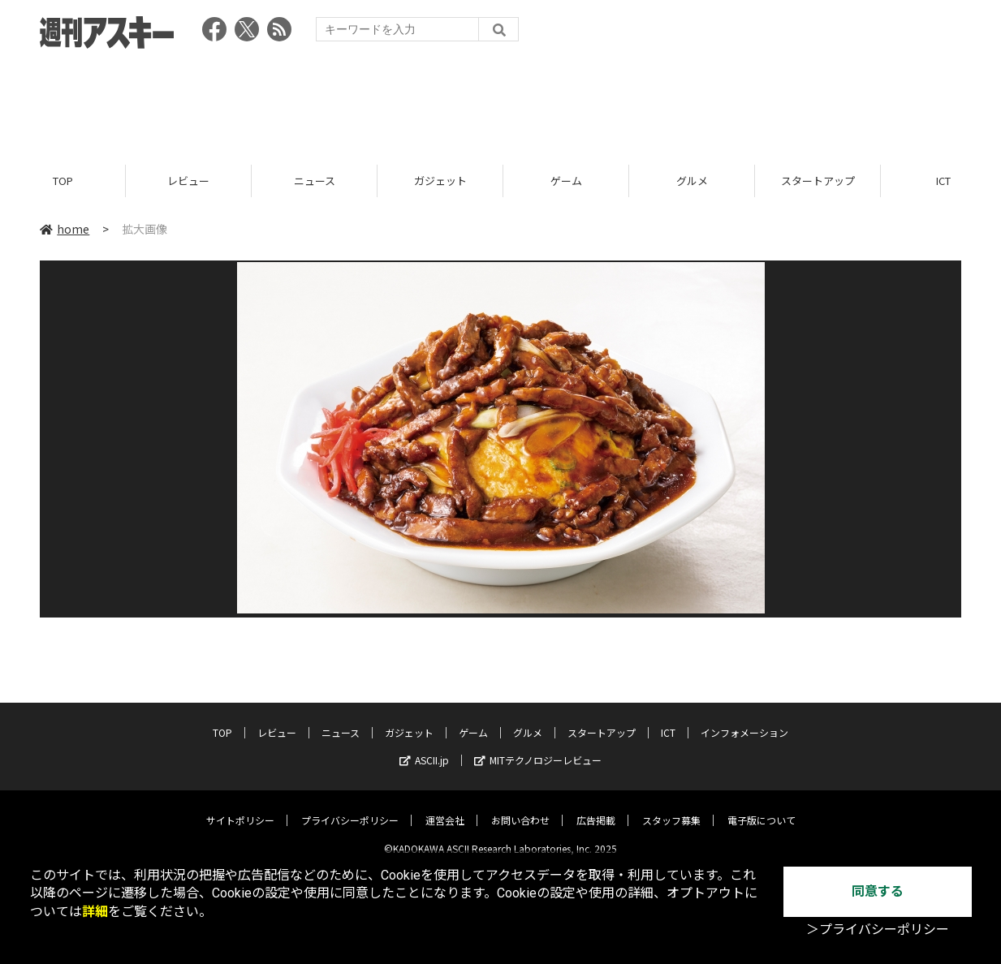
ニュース (314, 180)
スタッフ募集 (671, 808)
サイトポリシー (240, 808)
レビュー (188, 180)
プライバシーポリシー (350, 808)
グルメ (692, 180)
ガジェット (440, 180)
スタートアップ (818, 180)
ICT (668, 720)
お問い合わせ (520, 808)
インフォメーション (744, 720)
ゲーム (566, 180)
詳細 (95, 911)
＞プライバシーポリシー (877, 929)
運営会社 (444, 808)
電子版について (761, 808)
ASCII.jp (424, 748)
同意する (878, 891)
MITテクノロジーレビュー (538, 748)
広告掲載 (595, 808)
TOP (63, 180)
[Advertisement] (500, 101)
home (64, 229)
